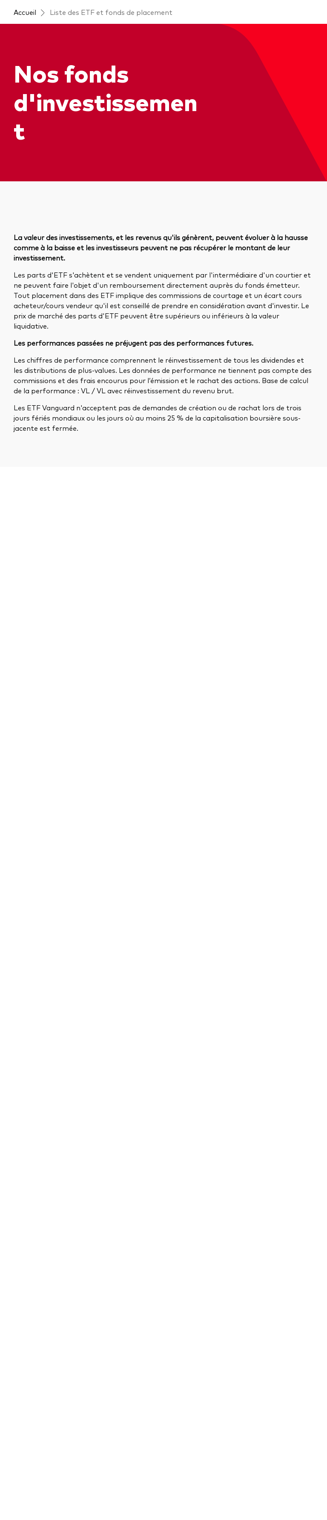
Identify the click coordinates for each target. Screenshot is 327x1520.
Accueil (25, 12)
